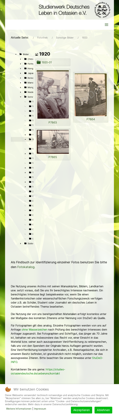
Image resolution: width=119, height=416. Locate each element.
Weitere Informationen (18, 408)
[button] (106, 25)
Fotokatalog (25, 267)
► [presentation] (20, 59)
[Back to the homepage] (74, 10)
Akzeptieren (81, 410)
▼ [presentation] (16, 54)
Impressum (40, 408)
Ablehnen (103, 410)
